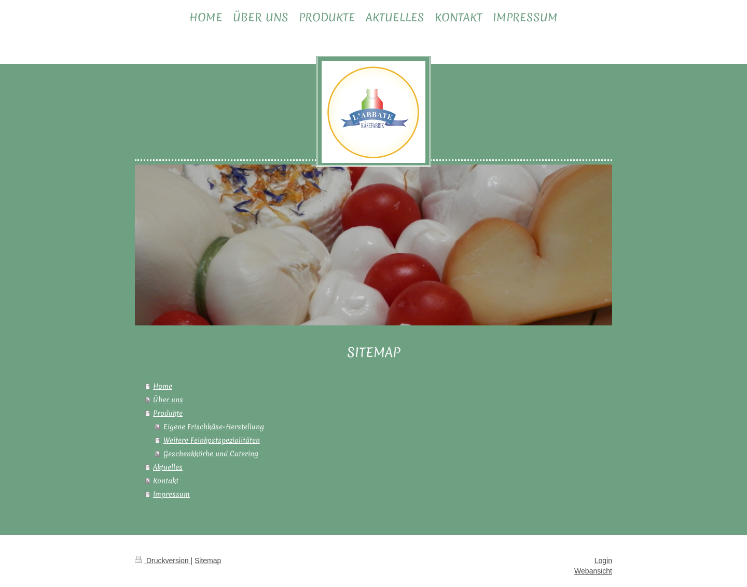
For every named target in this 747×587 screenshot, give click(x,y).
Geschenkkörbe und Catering (210, 453)
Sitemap (208, 560)
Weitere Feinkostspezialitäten (211, 440)
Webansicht (593, 571)
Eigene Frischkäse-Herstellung (213, 426)
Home (162, 386)
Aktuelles (168, 467)
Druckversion (162, 560)
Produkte (168, 413)
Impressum (171, 494)
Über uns (168, 399)
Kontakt (165, 480)
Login (603, 560)
